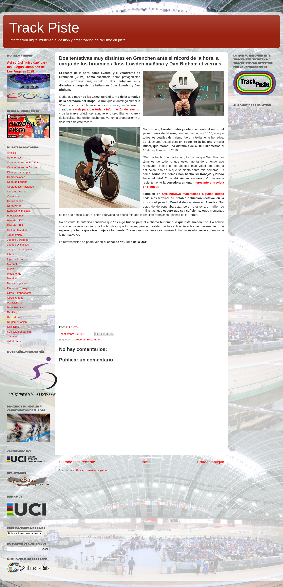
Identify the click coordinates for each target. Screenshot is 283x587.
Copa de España (17, 181)
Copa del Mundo (17, 191)
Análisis (12, 152)
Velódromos (14, 341)
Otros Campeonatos (19, 292)
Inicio (146, 462)
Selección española (19, 331)
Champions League (19, 172)
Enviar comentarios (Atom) (92, 470)
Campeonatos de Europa (22, 167)
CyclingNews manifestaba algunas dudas (193, 193)
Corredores (79, 339)
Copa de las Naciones (20, 186)
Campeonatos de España (22, 162)
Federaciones (15, 215)
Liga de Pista (15, 259)
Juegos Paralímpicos (19, 249)
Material (12, 264)
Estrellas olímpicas (18, 210)
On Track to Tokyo (18, 288)
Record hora (94, 339)
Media (11, 268)
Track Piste (44, 28)
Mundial (12, 278)
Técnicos (12, 336)
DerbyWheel (14, 205)
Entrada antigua (210, 462)
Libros (11, 254)
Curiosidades (15, 201)
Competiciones (16, 177)
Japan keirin (14, 234)
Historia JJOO (15, 220)
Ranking (12, 312)
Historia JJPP (15, 225)
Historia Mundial (17, 230)
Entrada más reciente (77, 462)
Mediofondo (14, 273)
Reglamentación (17, 321)
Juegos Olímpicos (18, 244)
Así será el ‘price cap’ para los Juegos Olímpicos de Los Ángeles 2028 (27, 67)
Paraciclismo (15, 302)
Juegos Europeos (17, 239)
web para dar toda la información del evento (107, 109)
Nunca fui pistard (17, 283)
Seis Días (13, 326)
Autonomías (14, 157)
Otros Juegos (15, 297)
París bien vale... (17, 307)
